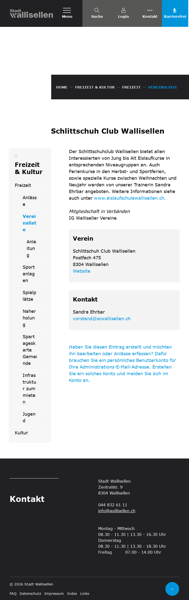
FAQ (13, 593)
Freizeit (23, 185)
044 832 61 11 (112, 504)
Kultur (21, 432)
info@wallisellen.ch (116, 510)
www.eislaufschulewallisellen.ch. (132, 198)
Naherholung (29, 317)
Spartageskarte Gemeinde (30, 350)
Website (84, 271)
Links (84, 593)
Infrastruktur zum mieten (29, 388)
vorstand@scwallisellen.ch (102, 318)
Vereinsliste (33, 224)
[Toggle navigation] (67, 13)
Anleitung (31, 248)
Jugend (29, 417)
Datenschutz (30, 593)
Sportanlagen (29, 273)
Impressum (54, 593)
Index (72, 593)
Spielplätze (29, 296)
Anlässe (30, 201)
